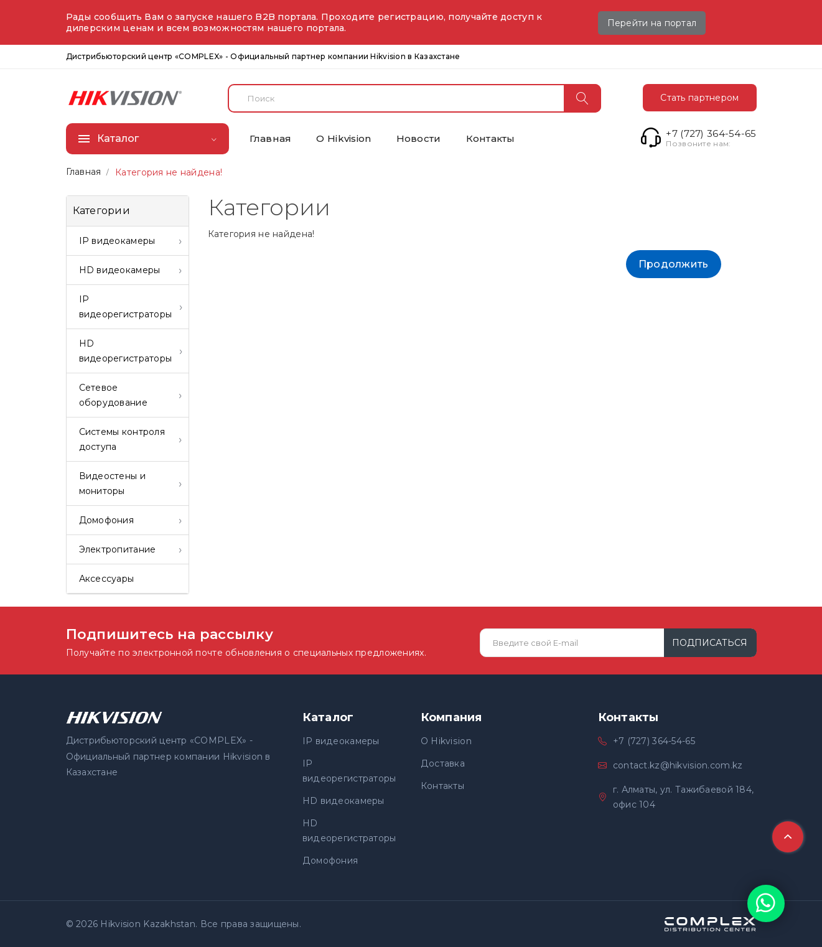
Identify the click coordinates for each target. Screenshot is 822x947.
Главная (83, 171)
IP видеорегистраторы (349, 771)
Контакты (442, 785)
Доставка (442, 763)
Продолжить (673, 264)
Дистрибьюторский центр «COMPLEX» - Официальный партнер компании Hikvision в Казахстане (263, 56)
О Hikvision (446, 741)
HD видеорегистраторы (349, 831)
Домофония (330, 860)
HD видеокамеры (343, 800)
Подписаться (709, 642)
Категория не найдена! (168, 172)
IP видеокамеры (340, 741)
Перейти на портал (652, 23)
